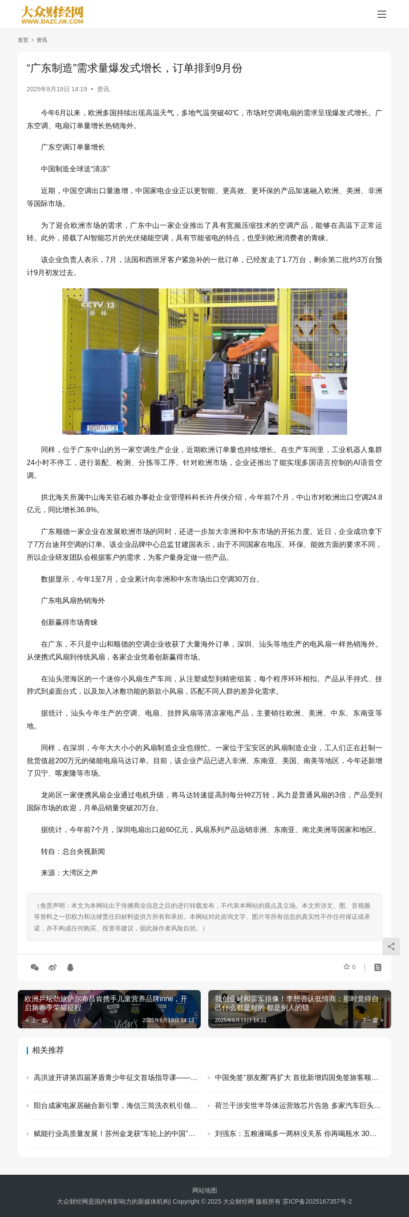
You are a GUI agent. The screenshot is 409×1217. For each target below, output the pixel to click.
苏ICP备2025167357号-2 (317, 1201)
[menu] (382, 14)
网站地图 (204, 1190)
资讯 (103, 89)
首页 (23, 40)
